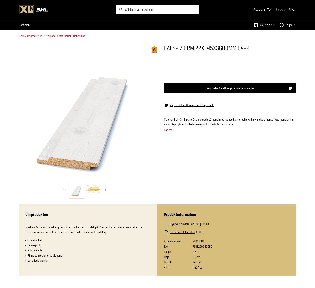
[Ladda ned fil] (204, 224)
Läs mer (168, 130)
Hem (21, 36)
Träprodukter (34, 36)
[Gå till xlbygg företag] (280, 9)
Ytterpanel (50, 36)
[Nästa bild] (105, 190)
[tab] (76, 190)
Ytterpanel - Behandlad (72, 36)
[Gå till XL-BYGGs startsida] (66, 9)
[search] (157, 9)
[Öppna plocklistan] (262, 9)
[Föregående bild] (64, 190)
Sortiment (25, 25)
